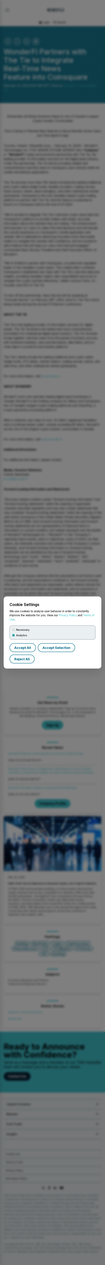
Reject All (22, 659)
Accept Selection (56, 648)
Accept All (22, 648)
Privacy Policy (68, 615)
